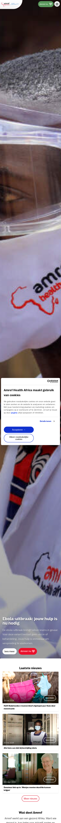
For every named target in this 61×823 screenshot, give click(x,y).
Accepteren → (19, 429)
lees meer (9, 651)
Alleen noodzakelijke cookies (18, 438)
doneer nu (28, 651)
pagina (14, 413)
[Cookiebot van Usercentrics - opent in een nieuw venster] (47, 381)
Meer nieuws (30, 798)
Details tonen (45, 421)
